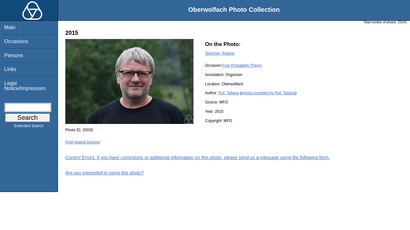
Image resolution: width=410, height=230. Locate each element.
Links (10, 69)
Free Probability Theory (242, 65)
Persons (13, 55)
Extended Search (29, 127)
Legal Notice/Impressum (24, 85)
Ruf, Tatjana (228, 93)
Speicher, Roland (219, 53)
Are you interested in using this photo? (104, 172)
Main (9, 27)
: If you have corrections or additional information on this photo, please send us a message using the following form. (197, 157)
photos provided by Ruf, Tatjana (268, 93)
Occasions (16, 41)
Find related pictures (82, 142)
